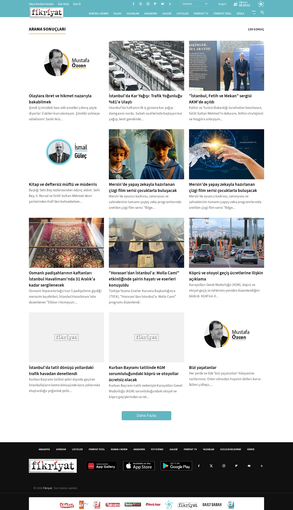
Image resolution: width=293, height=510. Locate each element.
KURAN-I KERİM (119, 450)
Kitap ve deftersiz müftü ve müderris (63, 186)
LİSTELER (182, 14)
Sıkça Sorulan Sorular (41, 4)
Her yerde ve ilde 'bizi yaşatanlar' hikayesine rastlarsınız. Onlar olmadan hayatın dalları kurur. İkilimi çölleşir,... (225, 381)
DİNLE (240, 14)
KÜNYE (251, 450)
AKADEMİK (150, 14)
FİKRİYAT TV (201, 14)
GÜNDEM (61, 450)
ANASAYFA (44, 450)
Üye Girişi (63, 4)
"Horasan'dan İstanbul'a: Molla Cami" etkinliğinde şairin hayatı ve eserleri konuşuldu (144, 281)
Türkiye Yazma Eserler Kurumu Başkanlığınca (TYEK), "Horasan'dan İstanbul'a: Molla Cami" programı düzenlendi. (142, 298)
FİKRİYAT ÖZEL (223, 14)
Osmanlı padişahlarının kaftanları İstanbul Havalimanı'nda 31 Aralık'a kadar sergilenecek (62, 281)
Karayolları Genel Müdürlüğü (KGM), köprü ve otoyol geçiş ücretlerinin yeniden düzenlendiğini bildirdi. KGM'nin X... (224, 292)
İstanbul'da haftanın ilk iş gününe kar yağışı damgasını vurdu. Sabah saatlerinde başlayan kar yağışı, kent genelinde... (145, 115)
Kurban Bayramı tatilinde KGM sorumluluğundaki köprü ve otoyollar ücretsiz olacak (144, 375)
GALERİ (166, 14)
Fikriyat (47, 489)
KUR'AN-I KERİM (98, 14)
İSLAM (117, 14)
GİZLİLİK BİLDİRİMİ (230, 450)
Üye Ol (77, 4)
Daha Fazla (146, 417)
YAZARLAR (132, 14)
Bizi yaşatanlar (202, 369)
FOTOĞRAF (157, 450)
